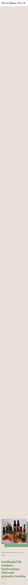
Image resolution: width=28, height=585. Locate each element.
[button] (24, 3)
